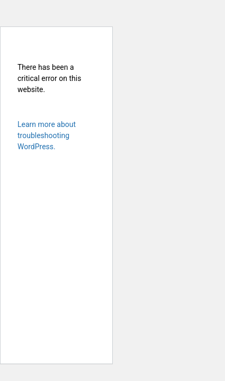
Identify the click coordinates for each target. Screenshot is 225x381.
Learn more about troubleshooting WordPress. (46, 135)
